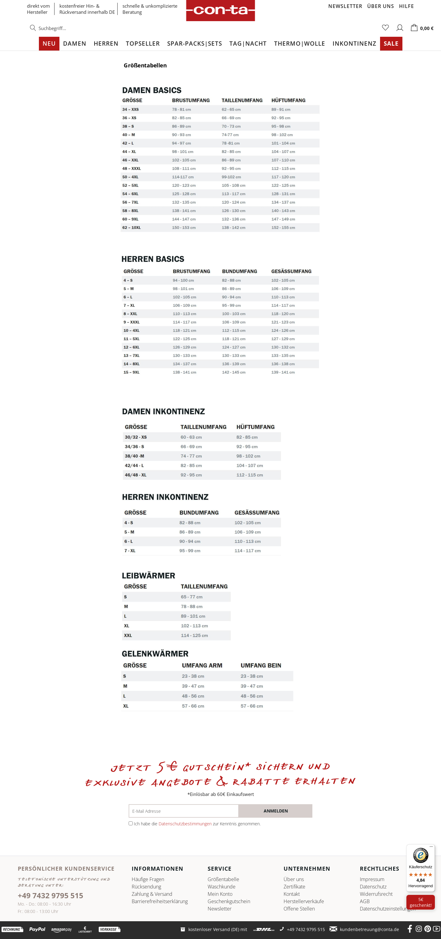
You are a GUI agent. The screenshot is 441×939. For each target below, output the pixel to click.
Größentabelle (223, 879)
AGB (365, 901)
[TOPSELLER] (143, 44)
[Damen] (74, 44)
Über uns (380, 6)
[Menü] (431, 848)
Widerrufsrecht (376, 894)
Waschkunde (222, 886)
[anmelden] (275, 811)
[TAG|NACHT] (248, 44)
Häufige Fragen (148, 879)
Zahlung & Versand (152, 894)
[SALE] (391, 44)
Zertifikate (294, 886)
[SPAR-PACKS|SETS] (195, 44)
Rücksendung (146, 886)
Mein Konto (220, 894)
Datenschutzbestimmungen (185, 824)
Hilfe (406, 6)
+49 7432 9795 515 (50, 895)
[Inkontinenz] (354, 44)
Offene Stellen (299, 908)
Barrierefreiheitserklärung (160, 901)
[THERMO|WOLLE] (299, 44)
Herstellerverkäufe (304, 901)
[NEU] (49, 44)
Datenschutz (373, 886)
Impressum (372, 879)
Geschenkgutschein (229, 901)
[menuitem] (61, 31)
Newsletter (345, 6)
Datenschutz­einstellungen (388, 908)
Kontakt (292, 894)
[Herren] (106, 44)
